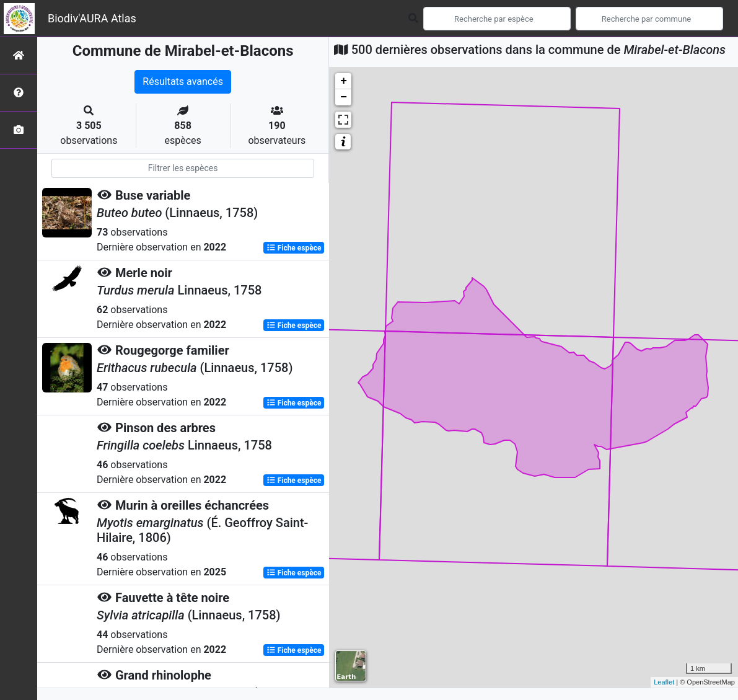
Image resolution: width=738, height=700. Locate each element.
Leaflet (664, 682)
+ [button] (343, 81)
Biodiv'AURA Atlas (92, 18)
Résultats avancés (183, 81)
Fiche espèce (294, 248)
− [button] (343, 97)
